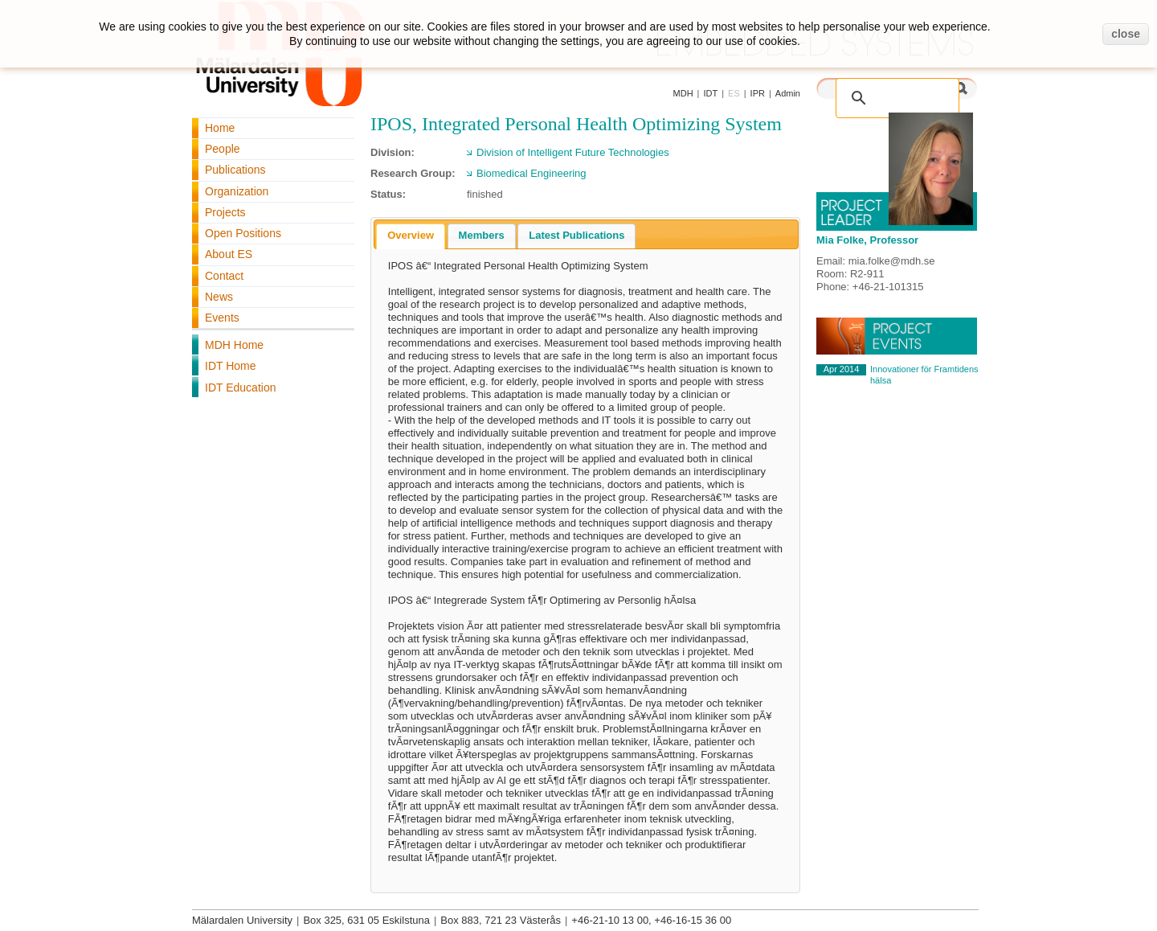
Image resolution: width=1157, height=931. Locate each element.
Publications (235, 169)
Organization (236, 191)
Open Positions (243, 233)
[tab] (410, 236)
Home (220, 127)
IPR (757, 93)
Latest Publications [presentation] (576, 235)
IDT (710, 93)
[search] (880, 89)
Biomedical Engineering (531, 173)
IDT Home (230, 365)
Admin (787, 93)
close (1125, 33)
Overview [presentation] (410, 235)
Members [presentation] (482, 235)
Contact (224, 275)
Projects (225, 212)
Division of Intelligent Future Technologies (572, 152)
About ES (228, 254)
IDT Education (240, 387)
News (219, 296)
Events (222, 317)
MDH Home (234, 344)
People (222, 148)
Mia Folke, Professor (867, 240)
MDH (683, 93)
